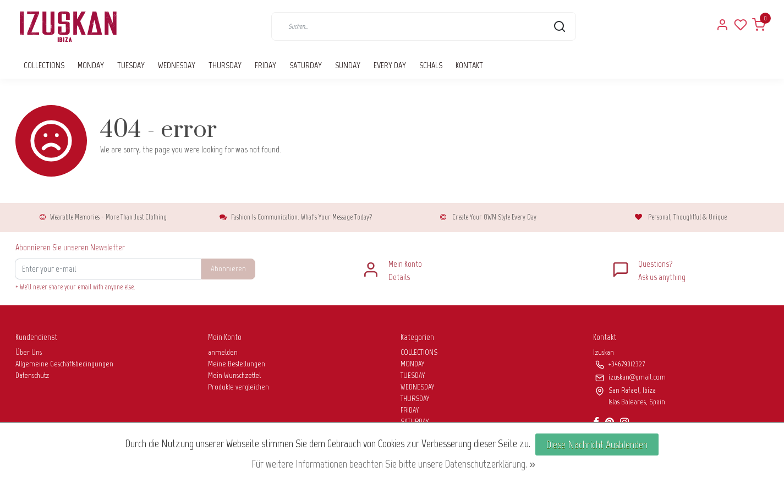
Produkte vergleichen (238, 387)
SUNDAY (347, 65)
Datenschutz (32, 375)
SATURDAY (305, 65)
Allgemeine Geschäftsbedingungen (64, 364)
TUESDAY (131, 65)
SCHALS (430, 65)
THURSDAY (225, 65)
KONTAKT (469, 65)
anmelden (223, 352)
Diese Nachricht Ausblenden (597, 444)
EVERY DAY (390, 65)
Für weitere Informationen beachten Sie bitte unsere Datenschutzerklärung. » (393, 463)
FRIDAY (265, 65)
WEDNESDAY (176, 65)
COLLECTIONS (44, 65)
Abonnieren (228, 268)
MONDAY (91, 65)
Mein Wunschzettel (234, 375)
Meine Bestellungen (236, 364)
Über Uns (28, 352)
